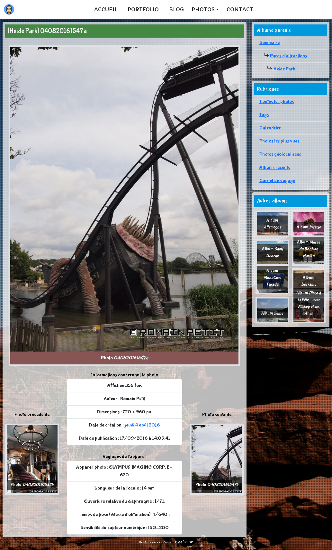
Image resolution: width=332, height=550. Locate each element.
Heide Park (284, 69)
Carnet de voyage (277, 181)
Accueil (105, 9)
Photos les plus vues (279, 141)
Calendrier (270, 128)
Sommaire (269, 43)
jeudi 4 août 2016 (142, 425)
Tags (264, 115)
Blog (176, 9)
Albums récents (274, 167)
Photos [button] (203, 9)
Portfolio (143, 9)
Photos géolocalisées (280, 154)
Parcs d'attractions (288, 56)
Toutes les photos (276, 101)
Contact (240, 9)
